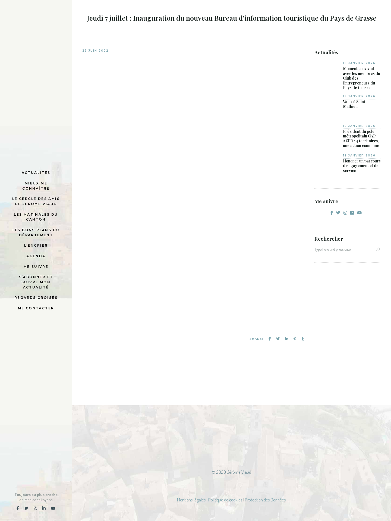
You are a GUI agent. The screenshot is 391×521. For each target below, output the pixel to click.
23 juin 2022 (95, 50)
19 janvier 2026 (359, 63)
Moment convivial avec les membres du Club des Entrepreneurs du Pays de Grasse (361, 78)
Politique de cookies (225, 500)
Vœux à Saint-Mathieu (355, 104)
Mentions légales (191, 500)
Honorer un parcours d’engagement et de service (362, 166)
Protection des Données (265, 500)
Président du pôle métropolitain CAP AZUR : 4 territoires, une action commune (361, 138)
